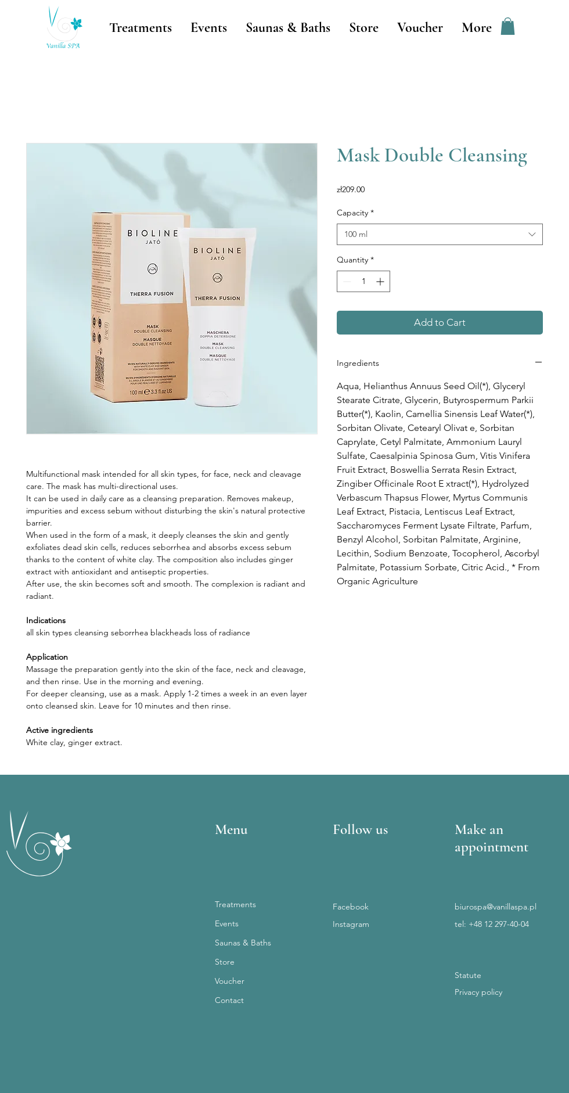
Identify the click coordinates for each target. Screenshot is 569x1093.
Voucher (229, 981)
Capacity (355, 212)
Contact (229, 1000)
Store (225, 962)
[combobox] (440, 235)
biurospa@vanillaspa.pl (495, 906)
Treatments (235, 904)
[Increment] (381, 281)
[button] (507, 26)
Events (227, 923)
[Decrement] (345, 281)
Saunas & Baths (243, 942)
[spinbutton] (363, 281)
